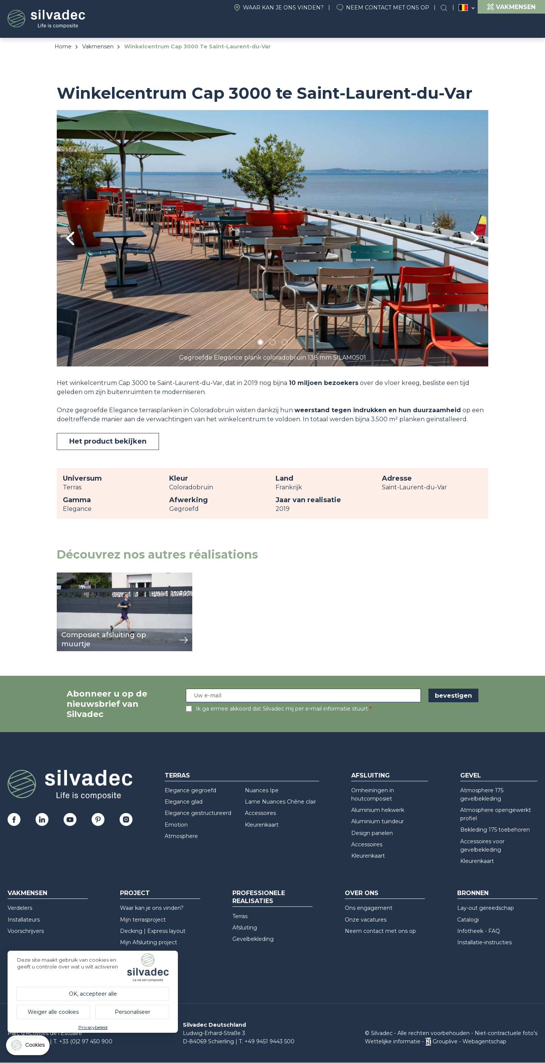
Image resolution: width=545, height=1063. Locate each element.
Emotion (176, 824)
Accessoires (260, 813)
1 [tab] (260, 343)
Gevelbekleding (253, 939)
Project (311, 26)
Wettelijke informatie (392, 1041)
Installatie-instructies (484, 942)
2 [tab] (272, 343)
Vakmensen (98, 46)
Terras (177, 775)
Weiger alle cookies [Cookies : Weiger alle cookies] (53, 1012)
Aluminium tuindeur (377, 821)
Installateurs (24, 919)
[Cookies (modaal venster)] (28, 1047)
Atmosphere (181, 836)
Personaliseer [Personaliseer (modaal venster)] (132, 1012)
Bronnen (516, 26)
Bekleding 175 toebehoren (495, 829)
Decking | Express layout (152, 931)
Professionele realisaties (437, 26)
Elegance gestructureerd (198, 813)
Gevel (470, 775)
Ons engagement (368, 908)
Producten (255, 26)
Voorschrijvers (26, 931)
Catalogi (468, 919)
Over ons (358, 26)
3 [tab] (285, 343)
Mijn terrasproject (143, 919)
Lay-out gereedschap (485, 908)
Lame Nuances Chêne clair (280, 801)
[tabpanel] (272, 238)
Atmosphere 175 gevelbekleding (481, 794)
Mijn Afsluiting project (148, 942)
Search (447, 7)
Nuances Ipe (262, 790)
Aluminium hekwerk (377, 810)
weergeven (74, 576)
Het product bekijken (107, 441)
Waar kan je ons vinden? (283, 7)
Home (63, 46)
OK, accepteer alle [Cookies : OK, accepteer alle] (93, 993)
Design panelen (372, 833)
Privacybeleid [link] (92, 1027)
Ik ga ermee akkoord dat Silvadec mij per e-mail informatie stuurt (282, 708)
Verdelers (20, 908)
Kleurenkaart (262, 824)
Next (474, 238)
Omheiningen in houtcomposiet (372, 794)
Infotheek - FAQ (478, 931)
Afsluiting (370, 775)
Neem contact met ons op (387, 7)
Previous (70, 238)
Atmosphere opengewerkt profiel (495, 814)
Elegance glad (183, 801)
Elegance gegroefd (190, 790)
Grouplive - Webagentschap (469, 1041)
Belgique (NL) (463, 8)
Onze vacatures (365, 919)
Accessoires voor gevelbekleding (482, 845)
